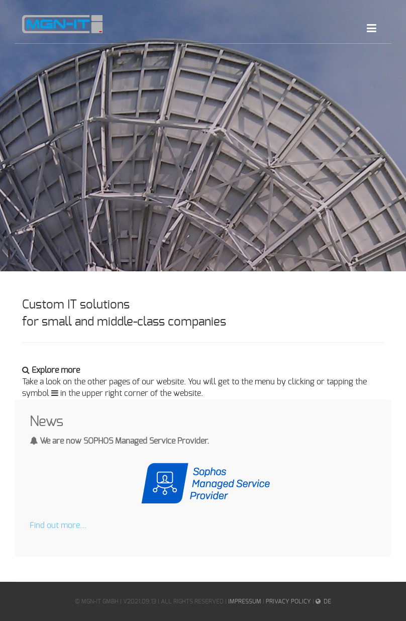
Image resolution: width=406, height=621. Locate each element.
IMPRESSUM (244, 601)
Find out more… (58, 526)
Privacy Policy (288, 601)
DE (327, 601)
